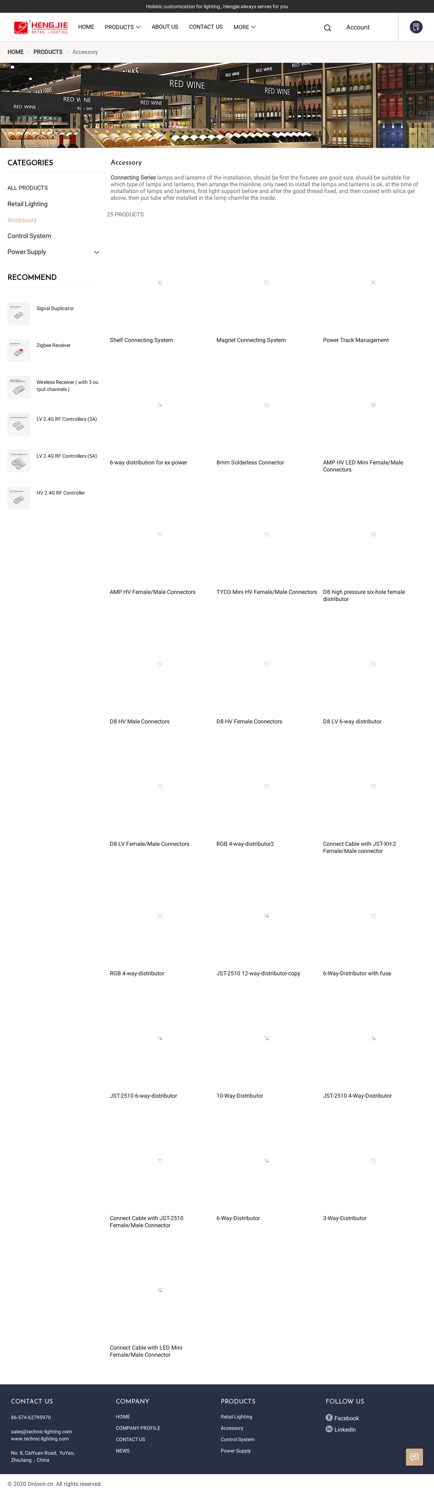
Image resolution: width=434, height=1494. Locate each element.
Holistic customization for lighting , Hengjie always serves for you (217, 6)
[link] (15, 52)
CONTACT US (130, 1439)
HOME (15, 52)
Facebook (342, 1418)
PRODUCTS (48, 52)
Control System (237, 1439)
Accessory (232, 1428)
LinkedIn (341, 1429)
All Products (27, 187)
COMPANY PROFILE (138, 1428)
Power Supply (236, 1451)
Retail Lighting (236, 1416)
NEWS (122, 1451)
